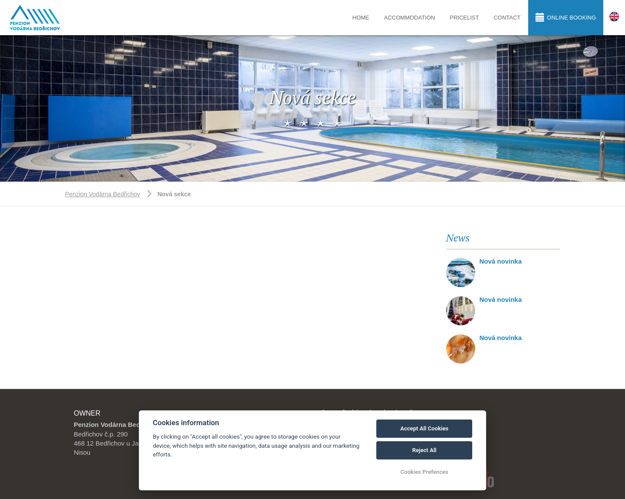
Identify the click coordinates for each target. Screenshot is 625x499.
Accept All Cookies (424, 428)
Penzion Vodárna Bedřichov (102, 194)
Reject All (424, 450)
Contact (506, 17)
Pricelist (464, 17)
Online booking (566, 17)
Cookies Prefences (424, 472)
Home (360, 17)
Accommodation (409, 17)
